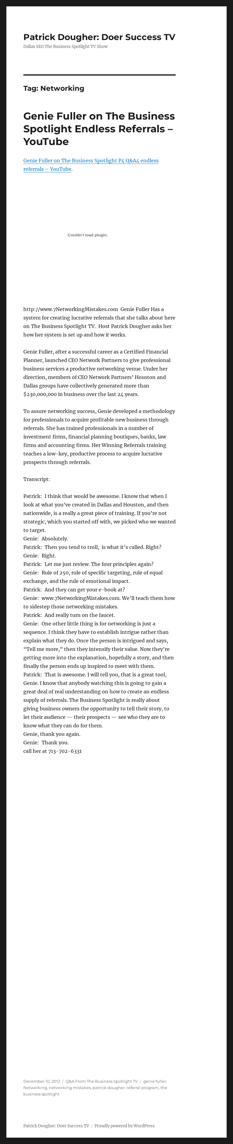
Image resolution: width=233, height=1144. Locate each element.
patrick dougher (109, 1087)
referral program (143, 1087)
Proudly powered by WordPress (125, 1126)
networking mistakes (70, 1087)
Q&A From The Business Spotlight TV (102, 1081)
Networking (35, 1087)
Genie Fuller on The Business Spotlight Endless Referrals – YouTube (99, 128)
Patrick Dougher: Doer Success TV (99, 37)
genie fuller (154, 1081)
